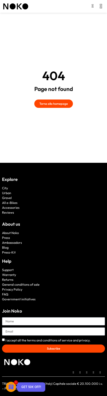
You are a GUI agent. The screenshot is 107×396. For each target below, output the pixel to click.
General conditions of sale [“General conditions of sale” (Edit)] (21, 284)
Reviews (8, 212)
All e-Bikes (9, 203)
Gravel (7, 198)
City (5, 188)
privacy (84, 340)
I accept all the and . (48, 340)
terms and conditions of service (49, 340)
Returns (7, 280)
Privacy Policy (12, 289)
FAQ (5, 294)
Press (6, 238)
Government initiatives (19, 299)
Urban (6, 193)
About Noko (10, 233)
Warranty (9, 275)
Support (8, 270)
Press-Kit (9, 252)
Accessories (10, 208)
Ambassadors (12, 243)
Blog (5, 247)
